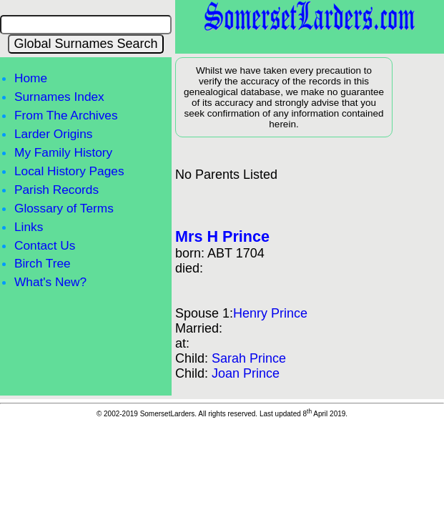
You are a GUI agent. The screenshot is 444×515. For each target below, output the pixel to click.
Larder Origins (53, 134)
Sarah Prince (249, 358)
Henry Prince (270, 313)
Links (28, 227)
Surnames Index (59, 96)
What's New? (50, 282)
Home (30, 78)
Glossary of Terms (64, 208)
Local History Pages (69, 171)
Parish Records (56, 189)
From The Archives (66, 115)
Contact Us (44, 245)
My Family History (63, 152)
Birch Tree (42, 263)
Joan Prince (246, 373)
